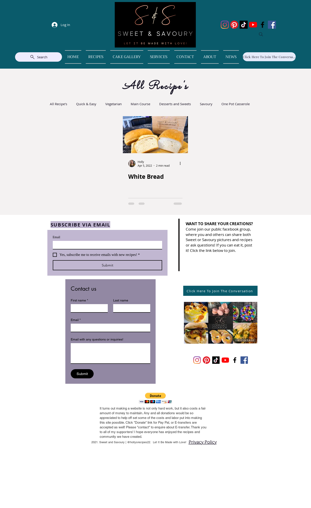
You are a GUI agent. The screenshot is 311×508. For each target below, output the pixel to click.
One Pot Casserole (235, 104)
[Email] (106, 245)
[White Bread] (155, 134)
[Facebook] (262, 25)
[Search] (261, 34)
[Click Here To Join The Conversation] (269, 56)
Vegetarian (113, 104)
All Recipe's (58, 104)
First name (79, 300)
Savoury (206, 104)
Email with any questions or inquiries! (97, 339)
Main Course (140, 104)
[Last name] (130, 308)
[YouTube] (253, 25)
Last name (120, 300)
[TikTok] (244, 25)
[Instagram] (225, 25)
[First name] (88, 308)
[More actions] (182, 163)
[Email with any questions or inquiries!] (110, 353)
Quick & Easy (86, 104)
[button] (155, 398)
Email (56, 237)
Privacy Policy (203, 442)
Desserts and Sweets (175, 104)
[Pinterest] (234, 25)
